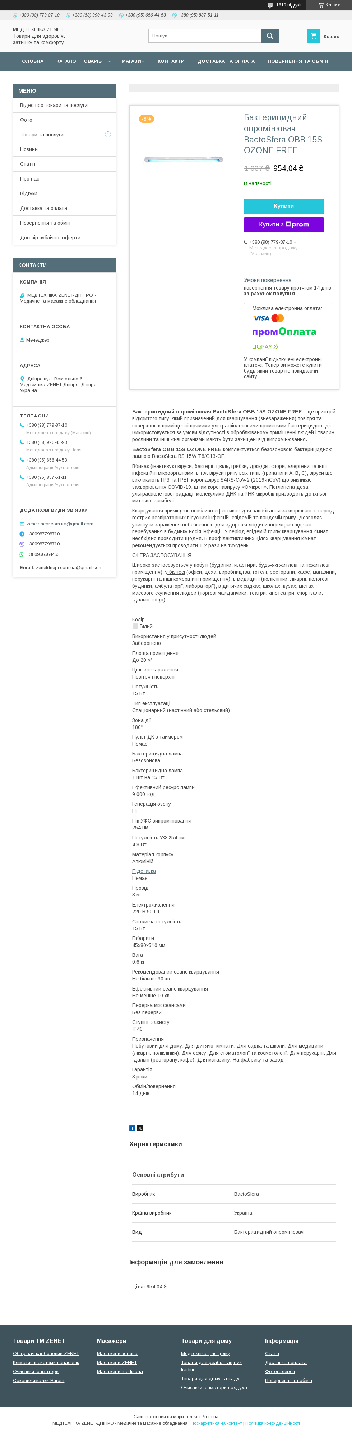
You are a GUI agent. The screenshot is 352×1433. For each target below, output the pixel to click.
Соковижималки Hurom (38, 1380)
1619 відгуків (289, 5)
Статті (27, 164)
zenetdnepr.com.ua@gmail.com (60, 523)
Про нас (29, 179)
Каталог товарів (79, 61)
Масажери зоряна (117, 1353)
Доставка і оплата (286, 1362)
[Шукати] (270, 36)
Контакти (171, 61)
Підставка (144, 871)
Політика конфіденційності (272, 1423)
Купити (284, 206)
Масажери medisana (120, 1371)
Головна (31, 61)
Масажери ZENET (117, 1362)
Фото (26, 120)
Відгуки (28, 193)
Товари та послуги (42, 134)
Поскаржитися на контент (216, 1423)
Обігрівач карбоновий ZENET (46, 1353)
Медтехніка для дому (205, 1353)
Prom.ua (210, 1416)
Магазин (133, 61)
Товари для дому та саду (210, 1378)
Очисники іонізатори (36, 1371)
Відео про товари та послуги (54, 105)
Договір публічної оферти (56, 80)
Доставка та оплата (226, 61)
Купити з (284, 224)
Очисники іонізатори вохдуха (214, 1387)
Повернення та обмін (298, 61)
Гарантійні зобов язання (142, 80)
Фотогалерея (280, 1371)
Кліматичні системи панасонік (46, 1362)
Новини (29, 149)
